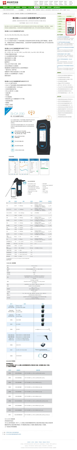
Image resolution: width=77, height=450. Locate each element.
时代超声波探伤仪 (51, 1)
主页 (8, 13)
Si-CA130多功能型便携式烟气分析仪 (13, 434)
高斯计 (65, 3)
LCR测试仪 (56, 4)
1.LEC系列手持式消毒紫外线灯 (63, 37)
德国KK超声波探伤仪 (41, 1)
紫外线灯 (51, 4)
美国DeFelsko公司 (55, 9)
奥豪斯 (64, 9)
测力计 (55, 3)
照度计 (65, 1)
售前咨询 (69, 22)
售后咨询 (69, 24)
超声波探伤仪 (57, 7)
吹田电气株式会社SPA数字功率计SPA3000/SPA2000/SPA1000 (66, 107)
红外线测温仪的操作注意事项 (64, 77)
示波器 (70, 1)
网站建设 (50, 447)
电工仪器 (30, 7)
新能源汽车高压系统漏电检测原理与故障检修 (66, 112)
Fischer (68, 9)
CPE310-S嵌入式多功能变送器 (12, 432)
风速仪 (60, 26)
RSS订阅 (48, 442)
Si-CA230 (31, 23)
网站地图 (44, 442)
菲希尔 (33, 9)
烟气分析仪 (36, 23)
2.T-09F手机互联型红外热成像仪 (63, 42)
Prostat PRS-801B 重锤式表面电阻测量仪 (66, 87)
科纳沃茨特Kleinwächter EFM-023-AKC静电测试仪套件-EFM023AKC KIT (66, 99)
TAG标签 (40, 442)
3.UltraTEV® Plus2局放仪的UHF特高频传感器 (65, 48)
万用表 (65, 4)
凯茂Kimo (43, 9)
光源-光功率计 (36, 4)
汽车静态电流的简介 (62, 114)
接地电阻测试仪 (61, 4)
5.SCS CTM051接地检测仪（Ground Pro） (64, 60)
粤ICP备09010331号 (45, 447)
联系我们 (36, 442)
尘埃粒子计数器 (62, 18)
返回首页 (28, 442)
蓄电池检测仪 (41, 3)
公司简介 (32, 442)
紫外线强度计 (61, 1)
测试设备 (24, 7)
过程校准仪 (46, 4)
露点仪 (60, 16)
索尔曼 (27, 23)
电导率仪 (60, 21)
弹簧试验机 (71, 3)
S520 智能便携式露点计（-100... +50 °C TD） (66, 92)
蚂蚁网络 (54, 447)
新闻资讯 (18, 7)
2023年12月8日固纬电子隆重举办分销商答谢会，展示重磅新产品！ (66, 75)
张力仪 (45, 3)
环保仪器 (37, 7)
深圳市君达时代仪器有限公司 (10, 3)
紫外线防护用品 (56, 1)
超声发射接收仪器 (36, 1)
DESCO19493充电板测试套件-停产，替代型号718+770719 (66, 103)
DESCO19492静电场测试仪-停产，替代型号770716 (66, 101)
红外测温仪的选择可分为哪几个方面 (65, 79)
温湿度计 (41, 4)
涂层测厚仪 (38, 9)
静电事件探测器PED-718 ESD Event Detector (66, 109)
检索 (21, 10)
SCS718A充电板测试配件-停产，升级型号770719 (66, 105)
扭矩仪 (50, 3)
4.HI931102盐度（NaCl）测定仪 (63, 53)
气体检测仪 (17, 13)
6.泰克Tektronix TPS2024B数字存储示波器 (65, 66)
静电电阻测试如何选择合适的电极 (65, 116)
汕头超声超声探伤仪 (46, 1)
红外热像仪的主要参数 (62, 81)
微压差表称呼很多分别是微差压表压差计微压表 (66, 111)
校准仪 (35, 3)
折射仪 (60, 23)
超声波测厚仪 (48, 9)
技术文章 (11, 7)
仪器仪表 (43, 7)
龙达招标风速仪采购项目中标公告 (65, 90)
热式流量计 (69, 16)
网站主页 (5, 7)
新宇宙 (61, 9)
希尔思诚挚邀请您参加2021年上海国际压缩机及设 (66, 89)
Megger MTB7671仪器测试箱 (64, 83)
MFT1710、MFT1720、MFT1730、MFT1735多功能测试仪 (66, 85)
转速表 (70, 4)
